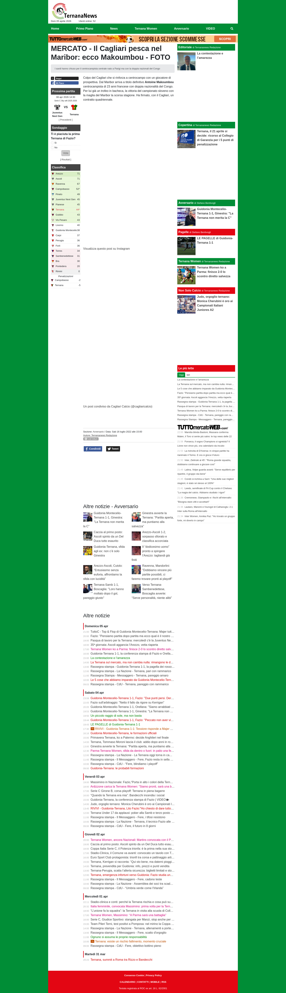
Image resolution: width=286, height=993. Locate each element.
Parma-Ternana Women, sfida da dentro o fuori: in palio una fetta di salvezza (140, 750)
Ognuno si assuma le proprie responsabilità (119, 937)
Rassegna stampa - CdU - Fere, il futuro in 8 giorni (123, 826)
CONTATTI (143, 982)
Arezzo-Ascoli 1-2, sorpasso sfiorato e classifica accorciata (155, 536)
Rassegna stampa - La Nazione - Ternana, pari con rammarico (131, 671)
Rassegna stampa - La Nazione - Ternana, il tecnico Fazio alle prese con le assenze (145, 821)
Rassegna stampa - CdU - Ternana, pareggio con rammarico (130, 684)
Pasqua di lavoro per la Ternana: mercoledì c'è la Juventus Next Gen (135, 640)
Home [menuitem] (55, 28)
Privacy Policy (154, 975)
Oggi (181, 374)
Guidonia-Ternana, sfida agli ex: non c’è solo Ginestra (109, 551)
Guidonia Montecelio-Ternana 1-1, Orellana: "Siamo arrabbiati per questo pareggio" (144, 706)
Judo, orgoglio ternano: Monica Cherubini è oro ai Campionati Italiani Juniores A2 (143, 804)
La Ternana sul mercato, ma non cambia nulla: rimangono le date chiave (137, 662)
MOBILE (155, 982)
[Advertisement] (206, 174)
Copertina (185, 125)
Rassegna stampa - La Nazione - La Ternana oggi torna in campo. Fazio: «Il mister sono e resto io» (155, 755)
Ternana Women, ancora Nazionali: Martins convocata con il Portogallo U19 (139, 839)
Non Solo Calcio (189, 290)
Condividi (93, 449)
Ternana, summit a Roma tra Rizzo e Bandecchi (121, 959)
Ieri (188, 374)
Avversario (98, 431)
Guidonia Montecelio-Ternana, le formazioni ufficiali (124, 733)
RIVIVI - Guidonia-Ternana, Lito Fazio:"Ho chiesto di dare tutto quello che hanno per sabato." (150, 808)
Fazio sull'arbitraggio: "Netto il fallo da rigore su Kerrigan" (127, 702)
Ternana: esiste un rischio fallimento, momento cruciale (128, 941)
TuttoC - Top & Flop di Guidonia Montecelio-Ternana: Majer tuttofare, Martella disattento (147, 631)
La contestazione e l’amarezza (110, 658)
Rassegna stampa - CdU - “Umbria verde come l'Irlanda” (127, 888)
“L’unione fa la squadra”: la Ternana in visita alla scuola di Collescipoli (135, 910)
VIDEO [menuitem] (210, 28)
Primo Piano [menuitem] (84, 28)
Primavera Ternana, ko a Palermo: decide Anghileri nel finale (130, 737)
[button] (65, 153)
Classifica (59, 167)
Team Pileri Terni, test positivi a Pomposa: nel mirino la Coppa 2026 (134, 923)
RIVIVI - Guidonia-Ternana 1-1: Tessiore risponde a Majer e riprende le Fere (142, 728)
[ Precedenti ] (65, 119)
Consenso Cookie (134, 975)
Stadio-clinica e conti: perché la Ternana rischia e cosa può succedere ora (138, 902)
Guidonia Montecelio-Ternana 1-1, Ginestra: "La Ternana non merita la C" (138, 711)
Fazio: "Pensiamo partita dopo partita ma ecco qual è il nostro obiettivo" (137, 636)
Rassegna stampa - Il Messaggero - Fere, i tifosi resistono (128, 817)
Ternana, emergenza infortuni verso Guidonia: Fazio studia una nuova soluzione (142, 874)
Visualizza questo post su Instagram (106, 248)
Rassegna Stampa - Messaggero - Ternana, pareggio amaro (130, 675)
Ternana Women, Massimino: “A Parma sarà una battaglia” (128, 915)
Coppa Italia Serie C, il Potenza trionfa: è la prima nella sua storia (133, 848)
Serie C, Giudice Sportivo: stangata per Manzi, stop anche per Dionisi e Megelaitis (144, 919)
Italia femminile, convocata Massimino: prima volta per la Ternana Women (138, 906)
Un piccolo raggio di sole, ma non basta (116, 715)
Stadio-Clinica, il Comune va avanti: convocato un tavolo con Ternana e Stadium (142, 853)
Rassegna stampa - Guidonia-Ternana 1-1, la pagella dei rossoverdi (134, 666)
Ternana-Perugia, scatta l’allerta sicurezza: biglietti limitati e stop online (136, 870)
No (56, 147)
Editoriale (185, 47)
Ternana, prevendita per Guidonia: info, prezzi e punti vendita (129, 866)
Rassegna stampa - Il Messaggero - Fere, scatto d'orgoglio (129, 932)
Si (56, 142)
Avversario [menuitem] (181, 28)
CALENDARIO (127, 982)
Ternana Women (189, 261)
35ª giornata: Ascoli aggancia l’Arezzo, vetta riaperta (124, 644)
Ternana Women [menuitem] (146, 28)
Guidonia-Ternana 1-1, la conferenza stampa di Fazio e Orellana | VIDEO (138, 653)
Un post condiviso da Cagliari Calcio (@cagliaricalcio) (117, 406)
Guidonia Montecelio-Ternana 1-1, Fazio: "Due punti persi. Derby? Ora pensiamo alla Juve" (149, 698)
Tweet (113, 449)
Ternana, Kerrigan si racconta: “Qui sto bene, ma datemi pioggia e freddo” (138, 861)
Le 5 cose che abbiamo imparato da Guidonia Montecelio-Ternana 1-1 (136, 679)
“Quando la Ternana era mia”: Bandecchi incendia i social (128, 795)
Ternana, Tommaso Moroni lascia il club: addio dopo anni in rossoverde (136, 742)
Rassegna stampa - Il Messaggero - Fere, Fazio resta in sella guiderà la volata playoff (146, 759)
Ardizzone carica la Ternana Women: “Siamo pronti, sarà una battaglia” (136, 786)
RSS (163, 982)
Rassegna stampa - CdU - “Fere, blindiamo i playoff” (124, 763)
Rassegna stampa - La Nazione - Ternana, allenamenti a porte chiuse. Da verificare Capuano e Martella (158, 928)
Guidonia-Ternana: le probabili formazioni (117, 768)
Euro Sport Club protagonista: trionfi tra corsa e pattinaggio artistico (134, 857)
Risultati (65, 159)
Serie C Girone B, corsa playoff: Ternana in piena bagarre (128, 790)
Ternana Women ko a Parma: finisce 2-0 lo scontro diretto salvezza (133, 649)
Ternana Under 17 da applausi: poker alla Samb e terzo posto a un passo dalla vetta (144, 812)
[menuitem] (232, 28)
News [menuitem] (114, 28)
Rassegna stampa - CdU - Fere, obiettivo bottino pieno (126, 945)
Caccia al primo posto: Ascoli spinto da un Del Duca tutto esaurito (108, 536)
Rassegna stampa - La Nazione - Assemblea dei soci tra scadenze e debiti (139, 883)
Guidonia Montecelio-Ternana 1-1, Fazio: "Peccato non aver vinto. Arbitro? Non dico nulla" (149, 720)
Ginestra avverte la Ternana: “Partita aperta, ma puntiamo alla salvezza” (137, 746)
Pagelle (183, 232)
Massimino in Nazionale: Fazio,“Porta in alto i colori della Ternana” (133, 782)
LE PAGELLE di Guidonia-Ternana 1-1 (115, 724)
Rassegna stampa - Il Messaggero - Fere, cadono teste (126, 879)
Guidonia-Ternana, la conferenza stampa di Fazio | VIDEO (128, 799)
